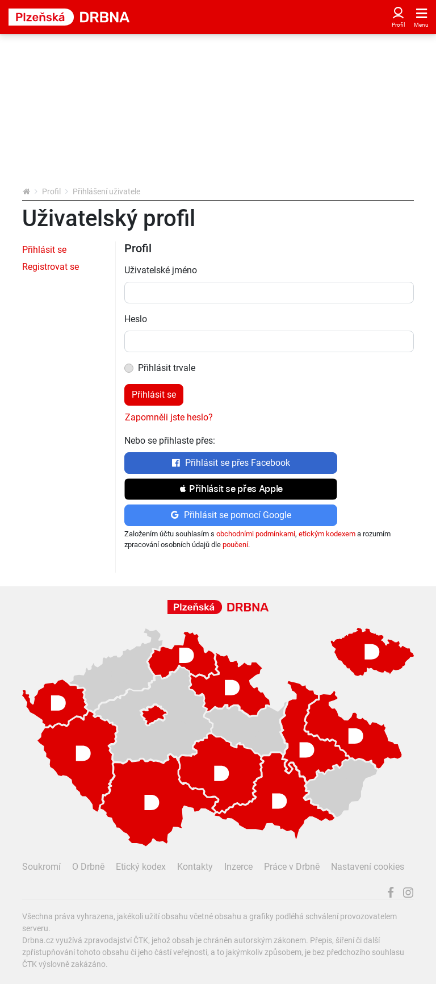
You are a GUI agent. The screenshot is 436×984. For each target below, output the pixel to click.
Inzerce (238, 866)
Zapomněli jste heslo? (169, 417)
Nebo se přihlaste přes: (169, 440)
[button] (230, 489)
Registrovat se (50, 266)
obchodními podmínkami (255, 533)
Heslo (135, 319)
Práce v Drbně (292, 866)
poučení (235, 544)
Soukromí (41, 866)
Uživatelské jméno (160, 270)
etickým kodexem (327, 533)
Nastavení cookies (367, 866)
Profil (51, 191)
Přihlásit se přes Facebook (230, 462)
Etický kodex (141, 866)
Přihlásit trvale (166, 367)
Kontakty (195, 866)
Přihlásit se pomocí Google (230, 515)
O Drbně (88, 866)
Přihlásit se (44, 249)
